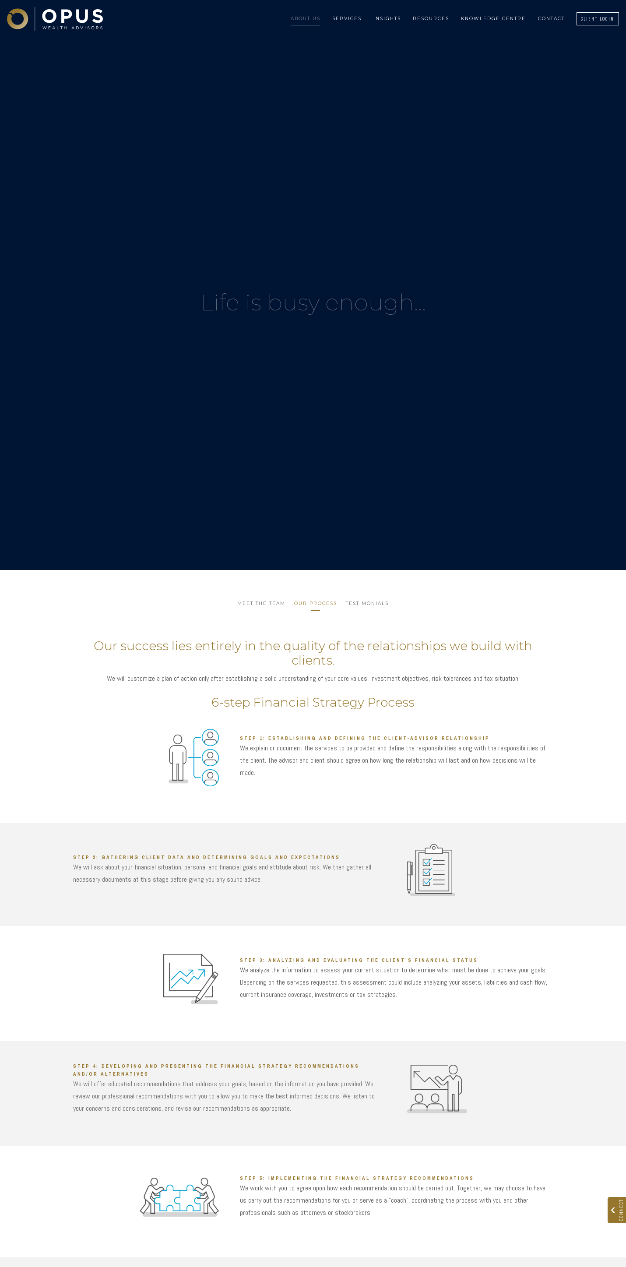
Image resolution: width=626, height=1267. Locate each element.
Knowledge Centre (493, 18)
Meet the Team (261, 603)
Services (347, 18)
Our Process (315, 603)
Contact (551, 18)
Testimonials (367, 603)
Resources (431, 18)
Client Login (597, 18)
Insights (387, 18)
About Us (305, 18)
